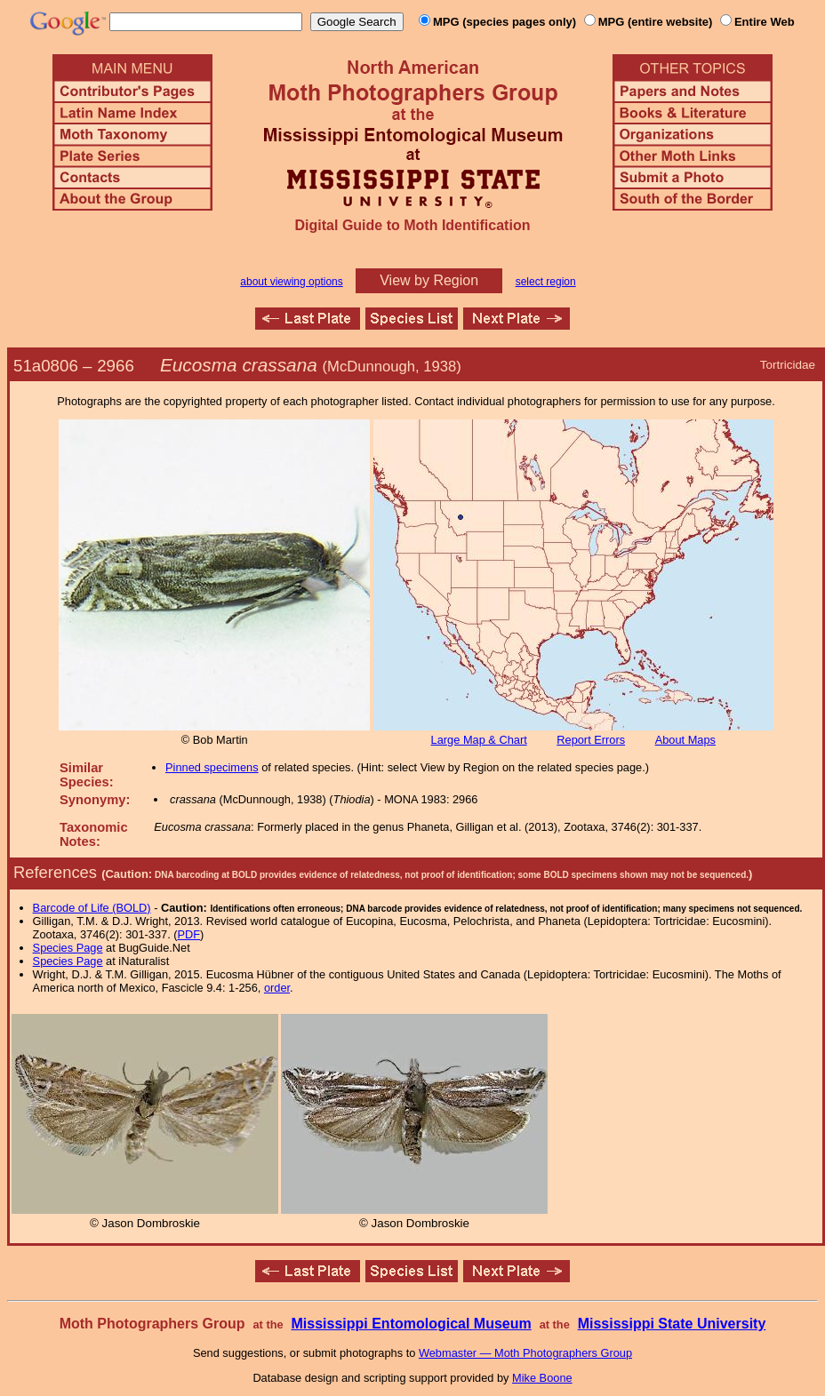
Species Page (68, 947)
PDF (189, 934)
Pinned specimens (212, 767)
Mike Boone (542, 1377)
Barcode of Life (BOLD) (92, 907)
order (277, 987)
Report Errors (591, 739)
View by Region (429, 280)
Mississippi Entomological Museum (411, 1323)
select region (546, 281)
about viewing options (291, 281)
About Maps (685, 739)
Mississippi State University (672, 1323)
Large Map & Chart (479, 739)
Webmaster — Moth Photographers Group (525, 1353)
